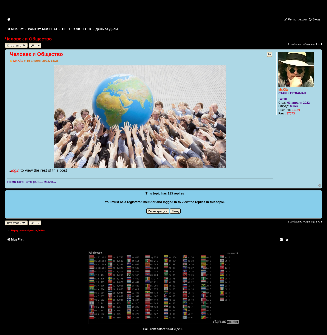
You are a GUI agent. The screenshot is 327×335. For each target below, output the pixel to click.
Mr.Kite (283, 89)
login (15, 170)
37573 (290, 113)
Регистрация (157, 211)
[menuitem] (9, 19)
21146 (296, 109)
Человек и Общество (28, 38)
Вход (175, 211)
